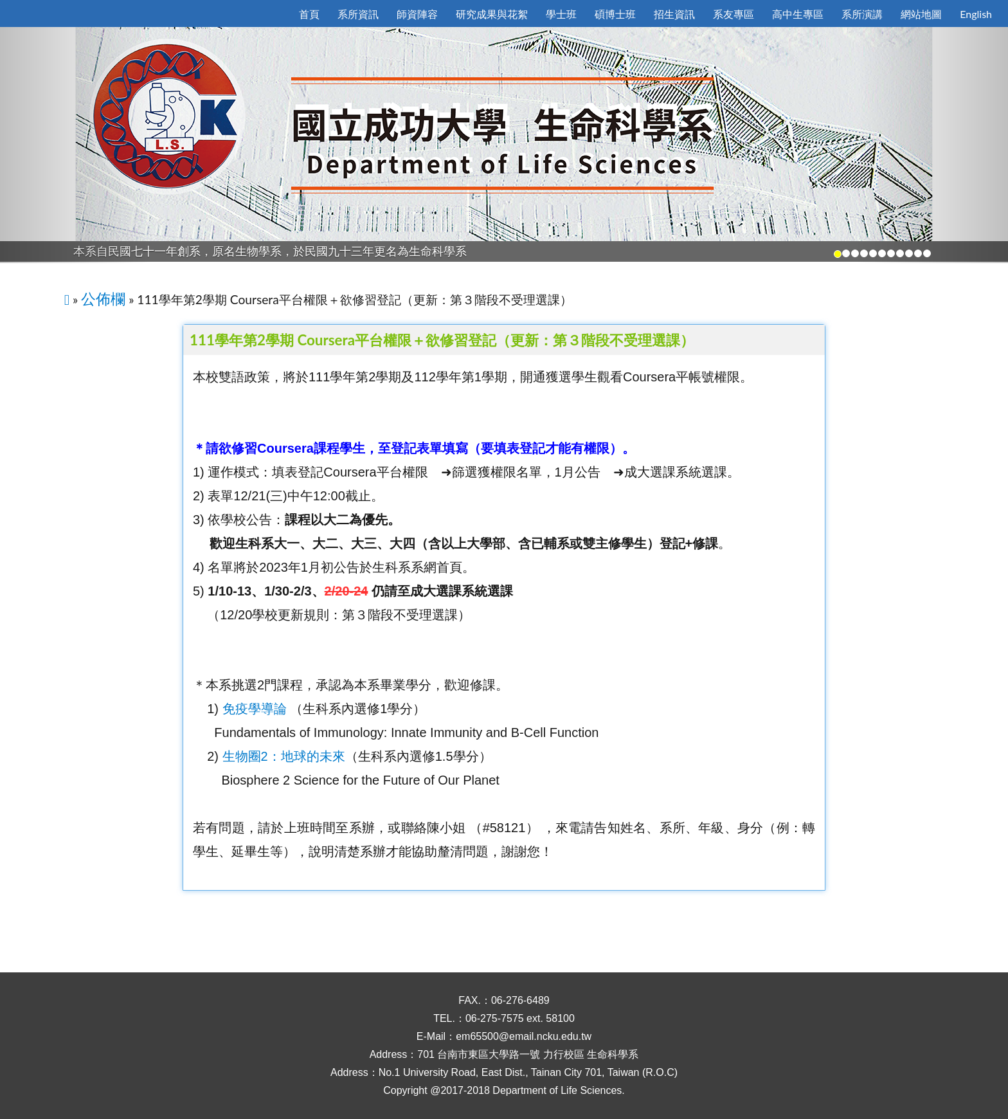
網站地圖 (921, 14)
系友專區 (733, 14)
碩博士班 (615, 14)
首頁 (309, 14)
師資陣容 (417, 14)
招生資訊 (674, 14)
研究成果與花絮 (492, 14)
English (976, 14)
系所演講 (862, 14)
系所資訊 (358, 14)
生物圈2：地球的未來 (283, 756)
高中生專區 (798, 14)
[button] (75, 145)
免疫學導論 (254, 709)
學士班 (561, 14)
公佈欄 (103, 298)
